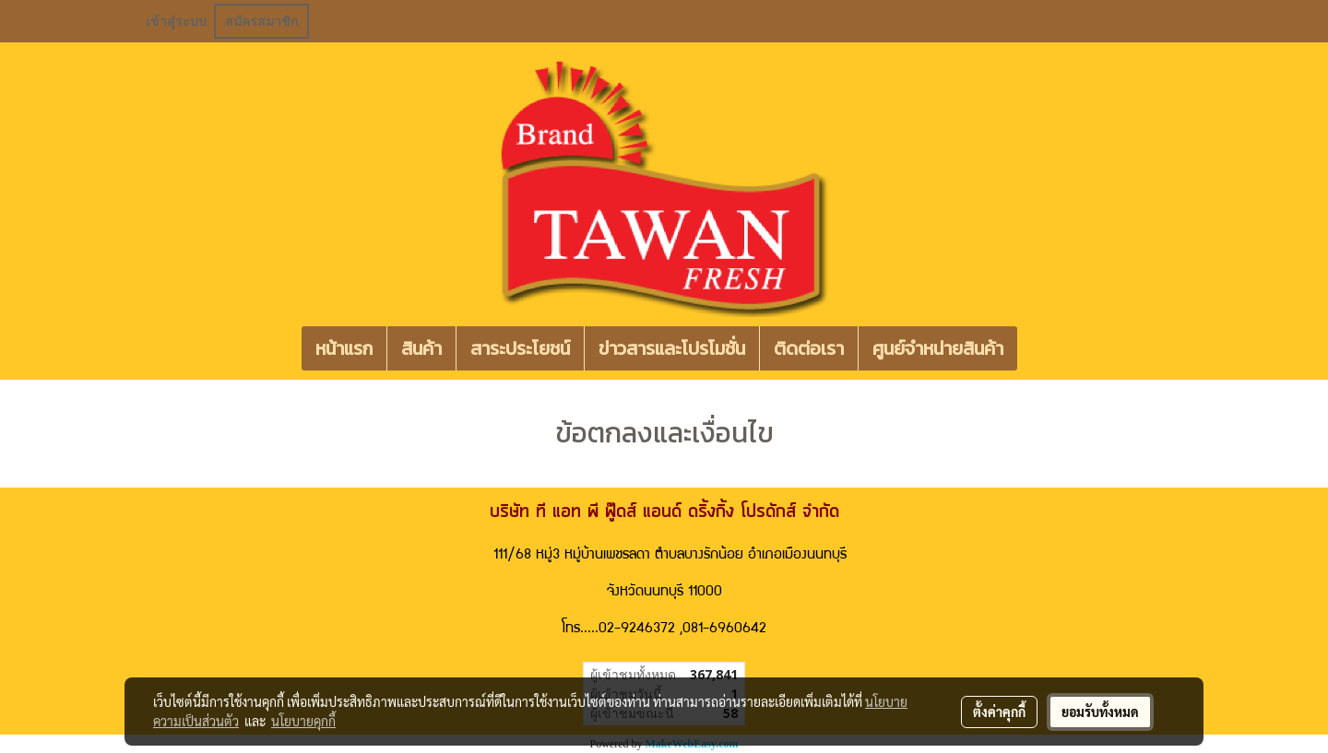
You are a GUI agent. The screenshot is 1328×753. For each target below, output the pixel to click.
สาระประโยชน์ (520, 348)
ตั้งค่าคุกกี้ (999, 711)
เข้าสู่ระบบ (176, 21)
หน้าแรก (344, 348)
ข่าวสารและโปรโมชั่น (672, 348)
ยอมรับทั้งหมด (1100, 711)
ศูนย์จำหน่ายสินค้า (937, 348)
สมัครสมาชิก (261, 21)
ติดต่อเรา (809, 348)
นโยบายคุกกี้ (303, 720)
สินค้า (421, 348)
